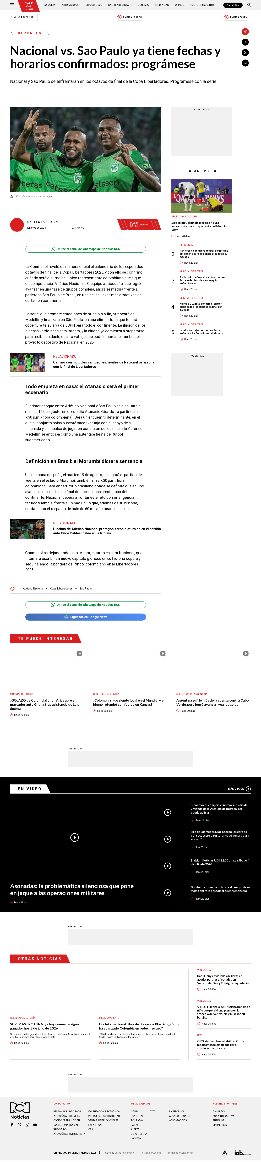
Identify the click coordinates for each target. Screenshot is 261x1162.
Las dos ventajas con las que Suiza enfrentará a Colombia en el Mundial (201, 332)
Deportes (30, 33)
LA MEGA (136, 1138)
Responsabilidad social (68, 1112)
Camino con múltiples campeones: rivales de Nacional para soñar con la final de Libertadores (104, 365)
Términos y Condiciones (181, 1154)
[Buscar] (249, 5)
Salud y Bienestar (119, 5)
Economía (143, 5)
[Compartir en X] (245, 52)
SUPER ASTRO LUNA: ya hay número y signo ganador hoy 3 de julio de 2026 (44, 1026)
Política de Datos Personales (118, 1154)
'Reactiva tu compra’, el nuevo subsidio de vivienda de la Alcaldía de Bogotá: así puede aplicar (219, 808)
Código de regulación (66, 1123)
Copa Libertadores (61, 588)
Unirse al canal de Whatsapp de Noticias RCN (85, 249)
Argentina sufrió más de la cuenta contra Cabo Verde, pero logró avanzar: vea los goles (212, 702)
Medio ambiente (109, 1018)
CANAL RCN (233, 5)
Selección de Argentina (192, 694)
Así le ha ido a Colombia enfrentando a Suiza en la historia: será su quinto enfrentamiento (203, 280)
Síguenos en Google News (85, 617)
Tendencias (162, 5)
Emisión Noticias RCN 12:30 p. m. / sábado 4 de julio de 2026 (220, 862)
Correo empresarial (66, 1128)
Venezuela (204, 1001)
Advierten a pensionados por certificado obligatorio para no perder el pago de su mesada (204, 254)
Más (239, 789)
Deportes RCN (93, 5)
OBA (90, 1132)
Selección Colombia (184, 216)
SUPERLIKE (219, 1121)
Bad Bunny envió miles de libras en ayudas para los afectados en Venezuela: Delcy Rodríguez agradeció (223, 979)
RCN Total (137, 1116)
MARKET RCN (220, 1125)
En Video (30, 789)
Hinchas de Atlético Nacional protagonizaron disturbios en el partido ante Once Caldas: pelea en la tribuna (107, 531)
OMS (200, 1035)
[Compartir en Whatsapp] (245, 63)
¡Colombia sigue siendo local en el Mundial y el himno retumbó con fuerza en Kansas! (129, 702)
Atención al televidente (68, 1116)
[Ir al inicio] (29, 6)
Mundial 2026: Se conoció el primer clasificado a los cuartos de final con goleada (201, 307)
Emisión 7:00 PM (236, 17)
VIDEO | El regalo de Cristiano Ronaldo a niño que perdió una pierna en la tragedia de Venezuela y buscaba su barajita (223, 1012)
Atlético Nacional (33, 588)
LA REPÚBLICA (177, 1112)
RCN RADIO (137, 1121)
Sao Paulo (85, 588)
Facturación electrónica (104, 1112)
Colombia (50, 5)
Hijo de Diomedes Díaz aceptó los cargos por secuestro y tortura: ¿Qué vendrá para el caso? (220, 835)
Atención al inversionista (61, 1138)
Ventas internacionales (103, 1123)
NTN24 (134, 1112)
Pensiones (186, 245)
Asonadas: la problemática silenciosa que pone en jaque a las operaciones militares (71, 889)
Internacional (70, 5)
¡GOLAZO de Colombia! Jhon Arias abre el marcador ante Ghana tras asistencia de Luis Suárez (44, 704)
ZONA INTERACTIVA (224, 1116)
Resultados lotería (23, 1018)
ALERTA (135, 1130)
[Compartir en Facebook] (245, 42)
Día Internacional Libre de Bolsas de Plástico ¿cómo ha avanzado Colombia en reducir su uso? (139, 1026)
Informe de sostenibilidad (97, 1118)
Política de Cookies (151, 1154)
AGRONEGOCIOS (178, 1121)
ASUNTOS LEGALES (180, 1116)
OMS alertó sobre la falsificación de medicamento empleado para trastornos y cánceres (221, 1045)
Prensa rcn (60, 1132)
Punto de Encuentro (202, 5)
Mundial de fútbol (192, 271)
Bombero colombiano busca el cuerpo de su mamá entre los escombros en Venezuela (221, 889)
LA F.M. (134, 1125)
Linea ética (95, 1128)
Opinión (179, 5)
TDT (152, 1112)
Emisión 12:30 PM (129, 17)
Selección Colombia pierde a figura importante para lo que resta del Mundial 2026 (199, 226)
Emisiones (21, 17)
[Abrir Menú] (12, 5)
